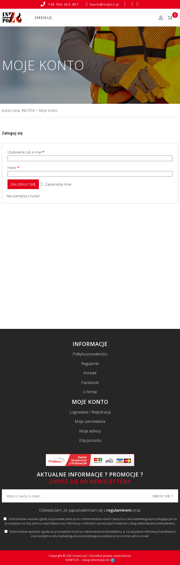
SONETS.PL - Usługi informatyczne (90, 560)
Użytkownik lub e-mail (26, 152)
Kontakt (90, 372)
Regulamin (90, 363)
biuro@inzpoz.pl (102, 4)
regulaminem (119, 510)
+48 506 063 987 (60, 4)
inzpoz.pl (80, 556)
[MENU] (43, 17)
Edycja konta (90, 440)
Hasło (13, 167)
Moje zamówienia (90, 421)
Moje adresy (90, 431)
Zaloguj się (23, 184)
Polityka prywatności (90, 354)
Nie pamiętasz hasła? (23, 195)
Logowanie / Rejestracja (90, 412)
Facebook (90, 382)
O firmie (90, 391)
